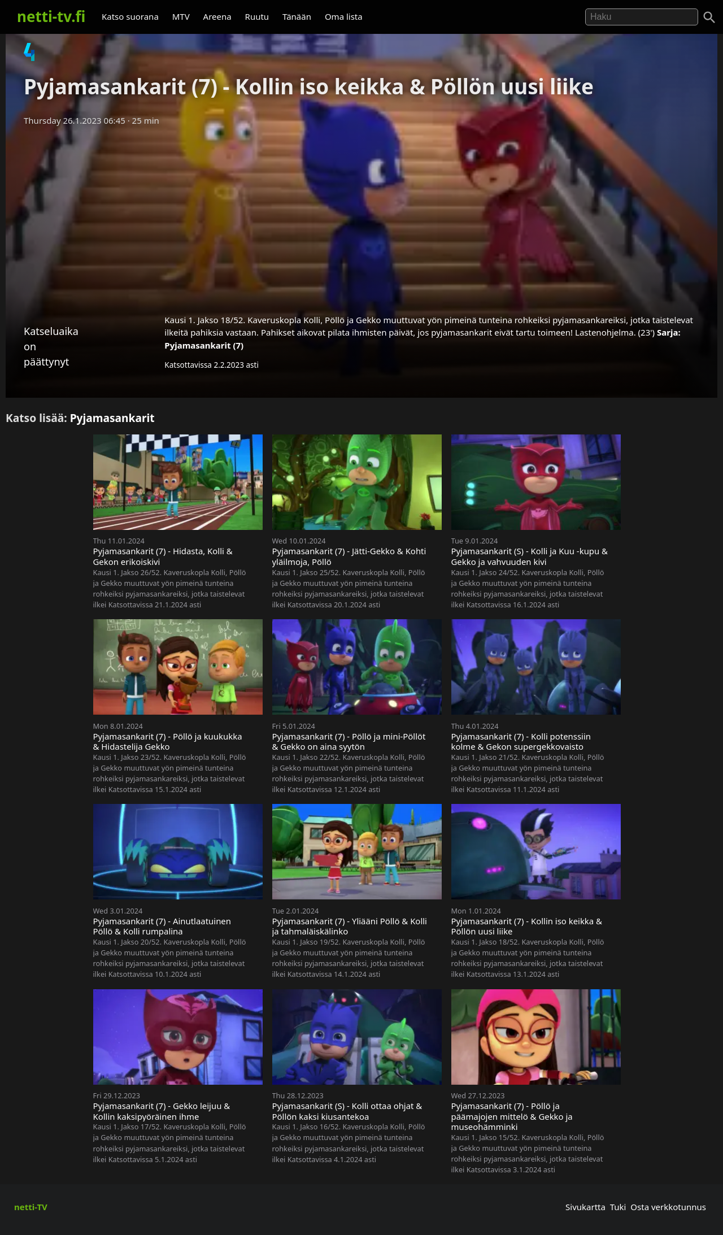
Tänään (296, 16)
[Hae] (641, 16)
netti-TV (30, 1206)
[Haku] (709, 17)
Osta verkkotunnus (668, 1206)
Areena (217, 16)
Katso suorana (130, 16)
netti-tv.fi (51, 16)
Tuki (618, 1206)
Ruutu (257, 16)
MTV (181, 16)
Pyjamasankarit (112, 417)
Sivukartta (585, 1206)
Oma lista (344, 16)
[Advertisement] (361, 216)
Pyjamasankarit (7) (203, 345)
